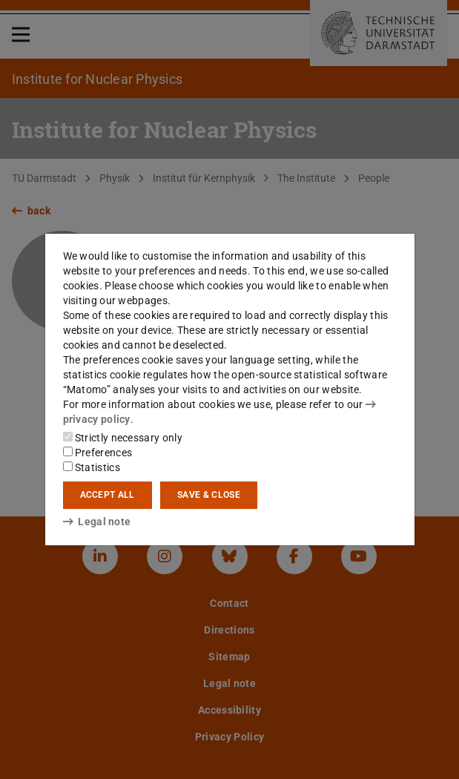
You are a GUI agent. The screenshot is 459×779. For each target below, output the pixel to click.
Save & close (208, 495)
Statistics (91, 467)
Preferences (98, 452)
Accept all (107, 495)
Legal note (97, 521)
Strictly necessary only (122, 438)
